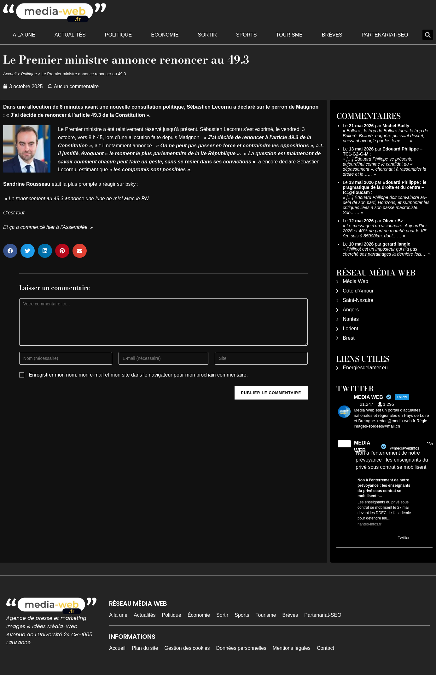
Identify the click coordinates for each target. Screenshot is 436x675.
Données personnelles (241, 648)
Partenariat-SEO (385, 34)
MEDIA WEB (362, 446)
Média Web (355, 281)
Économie (164, 34)
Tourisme (289, 34)
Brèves (332, 34)
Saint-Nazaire (358, 300)
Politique (118, 34)
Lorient (350, 328)
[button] (427, 35)
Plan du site (145, 648)
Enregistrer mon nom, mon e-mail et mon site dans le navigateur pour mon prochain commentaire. (138, 374)
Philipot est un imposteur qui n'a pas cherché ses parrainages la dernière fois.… (385, 252)
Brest (348, 338)
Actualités (70, 34)
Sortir (207, 34)
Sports (246, 34)
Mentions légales (292, 648)
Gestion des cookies (187, 648)
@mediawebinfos (404, 448)
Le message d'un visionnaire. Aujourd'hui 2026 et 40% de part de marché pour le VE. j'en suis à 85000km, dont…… (385, 230)
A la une (24, 34)
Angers (351, 309)
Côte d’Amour (358, 290)
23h (430, 444)
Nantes (351, 319)
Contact (325, 648)
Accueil (9, 73)
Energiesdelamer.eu (365, 367)
